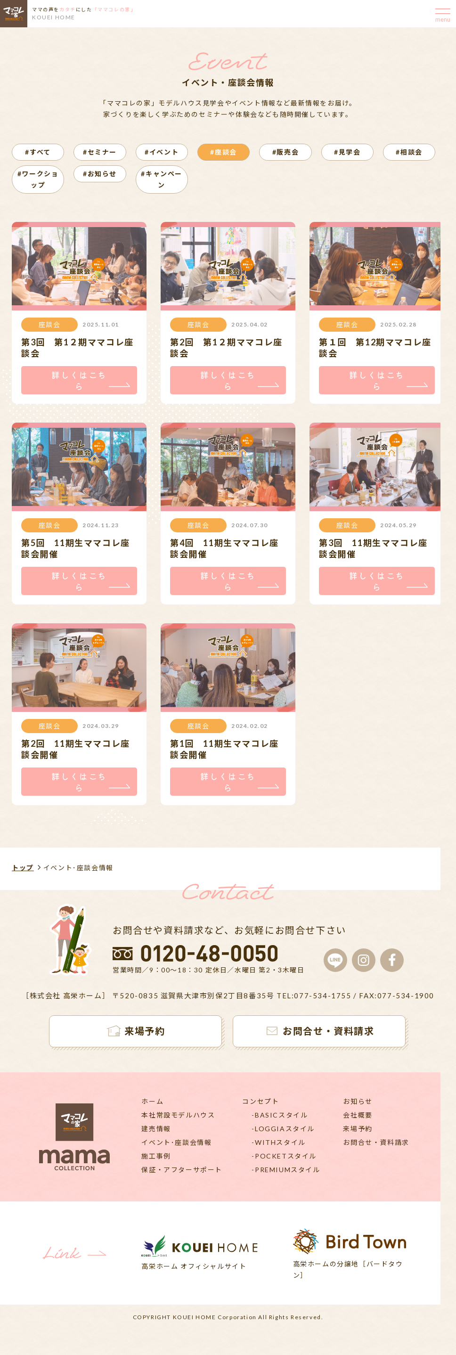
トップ (23, 869)
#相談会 (409, 152)
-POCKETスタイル (284, 1157)
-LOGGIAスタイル (283, 1130)
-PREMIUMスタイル (286, 1171)
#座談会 (223, 152)
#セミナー (100, 152)
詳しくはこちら (79, 380)
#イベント (162, 152)
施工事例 (156, 1157)
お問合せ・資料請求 (376, 1143)
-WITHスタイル (278, 1143)
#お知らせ (100, 174)
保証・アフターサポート (181, 1171)
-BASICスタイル (280, 1116)
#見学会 (347, 152)
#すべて (37, 152)
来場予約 (357, 1130)
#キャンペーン (161, 179)
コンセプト (260, 1102)
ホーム (152, 1102)
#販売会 (285, 152)
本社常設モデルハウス (178, 1116)
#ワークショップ (38, 179)
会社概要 (357, 1116)
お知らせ (357, 1102)
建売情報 (156, 1130)
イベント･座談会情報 (176, 1143)
